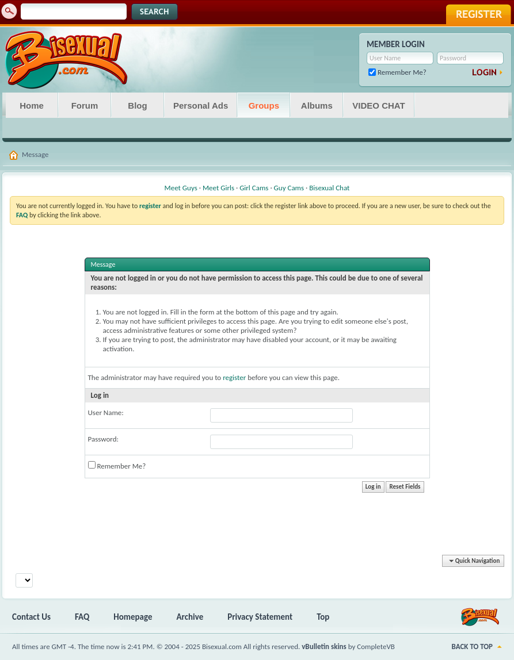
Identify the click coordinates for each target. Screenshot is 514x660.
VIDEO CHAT (378, 105)
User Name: (106, 412)
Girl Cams (253, 187)
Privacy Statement (259, 617)
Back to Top (472, 646)
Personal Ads (200, 105)
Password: (103, 439)
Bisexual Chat (329, 187)
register (234, 377)
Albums (317, 105)
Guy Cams (289, 187)
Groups (264, 105)
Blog (137, 105)
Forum (84, 105)
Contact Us (31, 617)
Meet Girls (218, 187)
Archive (190, 617)
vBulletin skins (324, 646)
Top (323, 617)
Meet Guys (181, 187)
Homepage (132, 617)
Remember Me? (397, 72)
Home (32, 105)
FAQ (82, 617)
